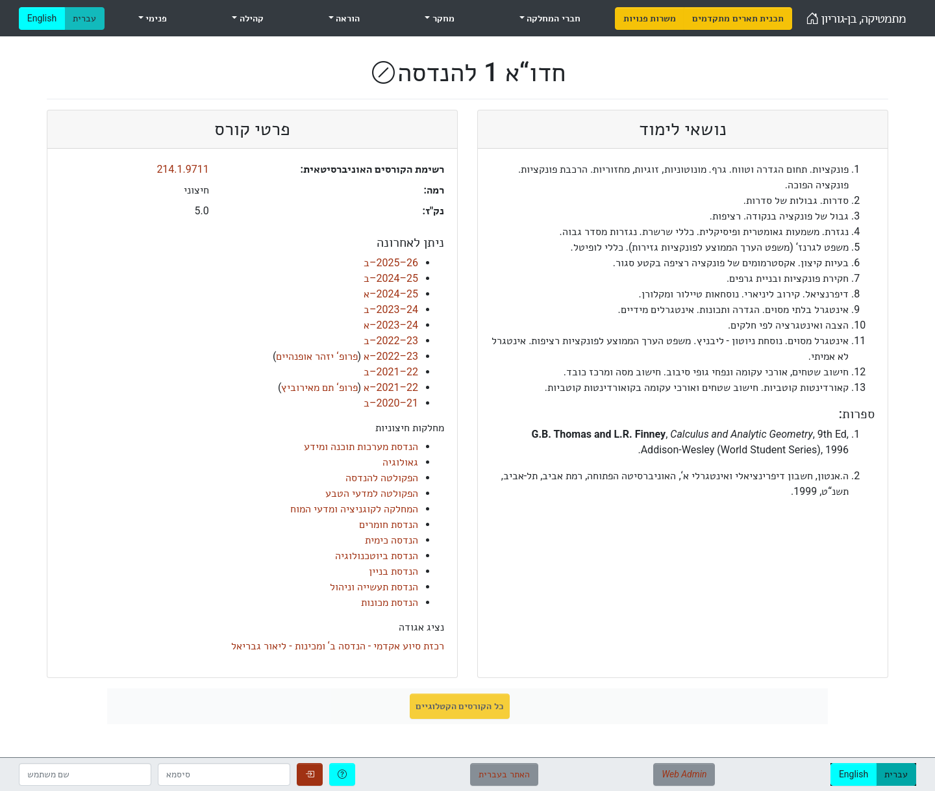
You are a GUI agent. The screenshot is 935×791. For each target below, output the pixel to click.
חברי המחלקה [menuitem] (552, 18)
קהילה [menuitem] (250, 18)
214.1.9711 (182, 169)
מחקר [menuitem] (442, 18)
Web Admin (684, 774)
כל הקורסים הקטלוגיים (460, 706)
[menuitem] (649, 18)
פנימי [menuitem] (155, 18)
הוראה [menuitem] (347, 18)
